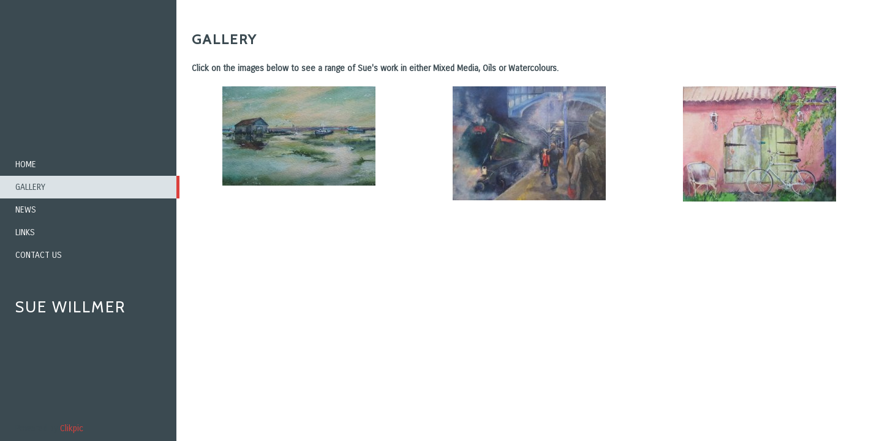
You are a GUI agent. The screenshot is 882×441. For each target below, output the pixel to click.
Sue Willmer (70, 307)
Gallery (30, 187)
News (25, 210)
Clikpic (71, 428)
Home (25, 164)
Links (25, 232)
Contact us (38, 255)
